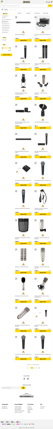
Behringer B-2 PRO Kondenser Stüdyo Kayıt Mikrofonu (42, 296)
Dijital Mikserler (5, 408)
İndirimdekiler (30, 409)
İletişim (28, 410)
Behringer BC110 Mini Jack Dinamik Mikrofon (41, 326)
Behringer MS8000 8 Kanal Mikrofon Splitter (22, 152)
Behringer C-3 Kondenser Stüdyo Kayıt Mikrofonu (42, 238)
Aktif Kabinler (4, 406)
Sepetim (29, 412)
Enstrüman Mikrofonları (6, 27)
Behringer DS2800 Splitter (20, 34)
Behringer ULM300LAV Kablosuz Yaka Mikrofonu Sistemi (22, 123)
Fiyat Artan (19, 13)
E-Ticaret (22, 427)
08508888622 (26, 396)
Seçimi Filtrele (6, 54)
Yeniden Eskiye (37, 13)
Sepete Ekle (23, 40)
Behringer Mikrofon (13, 9)
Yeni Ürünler (29, 408)
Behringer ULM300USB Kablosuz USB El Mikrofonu (22, 64)
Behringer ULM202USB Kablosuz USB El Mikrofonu (42, 64)
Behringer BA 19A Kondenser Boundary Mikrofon (22, 238)
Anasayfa (29, 406)
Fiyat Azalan (28, 13)
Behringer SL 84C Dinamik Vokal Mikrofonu (43, 354)
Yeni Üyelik (42, 406)
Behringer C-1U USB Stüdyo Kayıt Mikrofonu (41, 93)
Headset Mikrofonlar (5, 28)
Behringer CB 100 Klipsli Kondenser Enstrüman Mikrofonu (41, 209)
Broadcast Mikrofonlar (5, 25)
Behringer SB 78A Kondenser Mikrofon (22, 208)
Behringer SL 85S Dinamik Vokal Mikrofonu (23, 354)
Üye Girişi (42, 408)
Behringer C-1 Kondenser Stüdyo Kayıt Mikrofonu (42, 267)
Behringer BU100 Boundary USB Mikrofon (23, 180)
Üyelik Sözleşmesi (18, 408)
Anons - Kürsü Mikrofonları (6, 19)
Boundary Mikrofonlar (5, 23)
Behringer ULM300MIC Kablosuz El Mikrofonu (41, 152)
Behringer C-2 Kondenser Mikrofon (21, 266)
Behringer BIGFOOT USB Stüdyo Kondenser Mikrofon (21, 93)
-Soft (20, 427)
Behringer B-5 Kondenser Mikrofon (21, 296)
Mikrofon (6, 9)
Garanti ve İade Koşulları (19, 410)
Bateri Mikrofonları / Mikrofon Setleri (5, 22)
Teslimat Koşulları (18, 406)
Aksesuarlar (4, 17)
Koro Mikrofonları (5, 32)
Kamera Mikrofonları (5, 30)
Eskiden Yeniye (45, 13)
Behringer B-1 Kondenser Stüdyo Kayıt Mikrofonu (22, 326)
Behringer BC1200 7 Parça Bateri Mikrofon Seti (42, 35)
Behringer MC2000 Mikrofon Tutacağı (42, 122)
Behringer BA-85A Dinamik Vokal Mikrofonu (43, 180)
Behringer (4, 39)
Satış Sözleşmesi (18, 409)
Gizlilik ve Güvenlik (18, 412)
